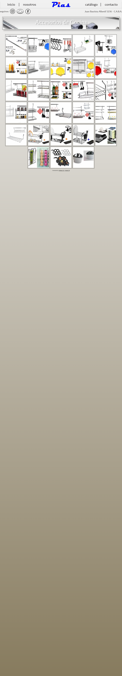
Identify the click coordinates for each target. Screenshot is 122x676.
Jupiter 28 (67, 170)
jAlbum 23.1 (62, 170)
